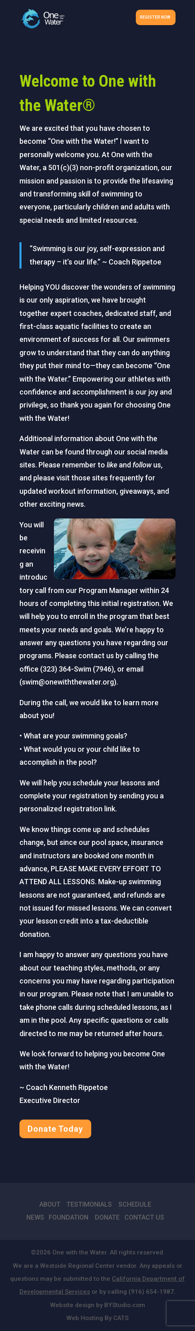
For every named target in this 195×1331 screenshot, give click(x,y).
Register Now (155, 17)
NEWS (35, 1217)
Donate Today (55, 1129)
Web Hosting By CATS (97, 1318)
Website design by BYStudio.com (97, 1305)
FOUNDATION (68, 1217)
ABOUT (49, 1204)
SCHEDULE (134, 1204)
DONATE (107, 1217)
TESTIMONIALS (89, 1204)
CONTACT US (144, 1217)
